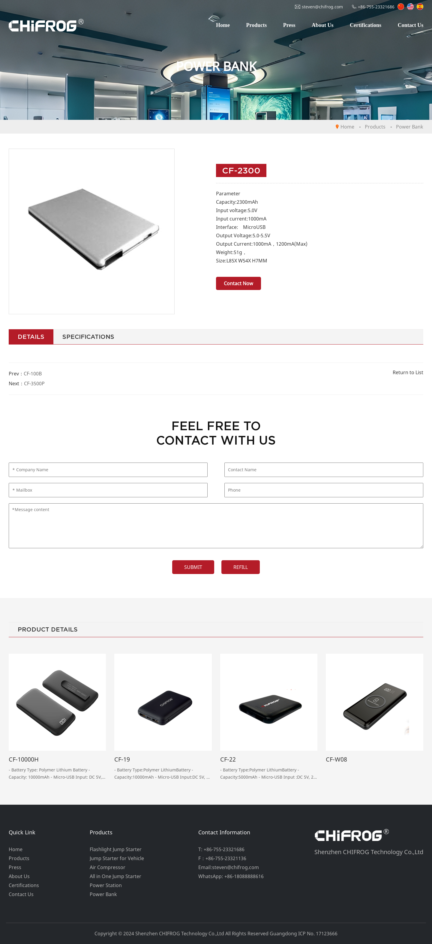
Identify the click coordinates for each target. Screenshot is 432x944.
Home (223, 25)
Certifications (365, 25)
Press (289, 25)
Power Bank (409, 126)
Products (256, 25)
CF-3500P (34, 383)
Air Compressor (107, 867)
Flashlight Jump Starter (116, 849)
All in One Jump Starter (115, 876)
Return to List (408, 372)
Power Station (106, 885)
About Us (323, 25)
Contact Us (411, 25)
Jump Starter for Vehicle (117, 858)
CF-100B (33, 373)
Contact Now (238, 283)
